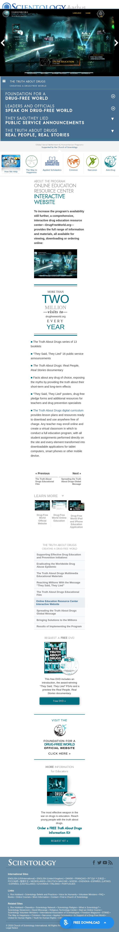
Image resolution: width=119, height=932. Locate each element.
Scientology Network (45, 907)
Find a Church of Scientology (74, 897)
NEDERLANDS (38, 881)
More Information (41, 897)
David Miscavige (40, 910)
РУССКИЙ (13, 881)
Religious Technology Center (63, 910)
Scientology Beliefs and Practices (41, 894)
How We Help (11, 171)
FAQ (101, 894)
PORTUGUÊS (68, 884)
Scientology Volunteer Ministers (23, 912)
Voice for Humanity (68, 894)
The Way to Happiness (31, 163)
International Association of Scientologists (59, 912)
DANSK (69, 878)
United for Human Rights (19, 918)
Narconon (92, 162)
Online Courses (23, 897)
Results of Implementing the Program (59, 626)
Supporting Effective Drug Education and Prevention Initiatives (59, 556)
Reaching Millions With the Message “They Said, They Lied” (58, 584)
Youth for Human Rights (44, 918)
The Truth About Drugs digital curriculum (58, 410)
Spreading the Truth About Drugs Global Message (57, 612)
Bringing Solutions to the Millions (57, 620)
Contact (54, 897)
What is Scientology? (89, 907)
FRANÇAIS (80, 878)
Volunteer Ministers (88, 894)
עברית (91, 878)
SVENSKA (84, 881)
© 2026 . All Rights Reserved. (37, 925)
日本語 (100, 878)
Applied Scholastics (52, 162)
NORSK (73, 881)
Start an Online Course (90, 910)
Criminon (73, 162)
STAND (105, 912)
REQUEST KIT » (59, 841)
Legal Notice (12, 928)
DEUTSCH (52, 881)
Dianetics (29, 907)
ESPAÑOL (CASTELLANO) (22, 884)
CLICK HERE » (59, 753)
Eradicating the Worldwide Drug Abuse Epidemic (56, 565)
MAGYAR (63, 881)
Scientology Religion (67, 907)
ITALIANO (55, 884)
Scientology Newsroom (19, 910)
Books (11, 897)
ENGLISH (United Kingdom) (50, 878)
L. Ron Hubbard (15, 894)
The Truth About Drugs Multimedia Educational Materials (57, 575)
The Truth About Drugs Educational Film (58, 593)
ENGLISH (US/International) (21, 878)
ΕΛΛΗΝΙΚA (42, 884)
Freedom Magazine (90, 912)
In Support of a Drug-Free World (89, 915)
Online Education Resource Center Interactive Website (57, 603)
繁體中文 (24, 881)
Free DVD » (59, 701)
